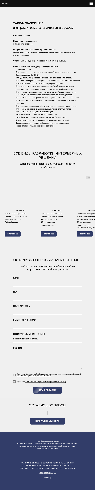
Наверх (47, 478)
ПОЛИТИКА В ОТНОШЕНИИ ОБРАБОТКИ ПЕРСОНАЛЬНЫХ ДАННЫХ (47, 463)
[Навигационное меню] (91, 4)
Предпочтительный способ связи (29, 334)
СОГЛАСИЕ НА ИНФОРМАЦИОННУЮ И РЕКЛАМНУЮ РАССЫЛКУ (47, 465)
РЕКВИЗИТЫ (70, 468)
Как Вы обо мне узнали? (25, 320)
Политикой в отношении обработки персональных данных (49, 375)
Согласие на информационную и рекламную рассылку (45, 382)
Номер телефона (21, 306)
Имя (15, 292)
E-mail (16, 278)
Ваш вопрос (19, 348)
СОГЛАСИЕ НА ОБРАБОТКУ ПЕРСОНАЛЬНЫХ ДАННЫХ (41, 468)
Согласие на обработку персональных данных (42, 374)
